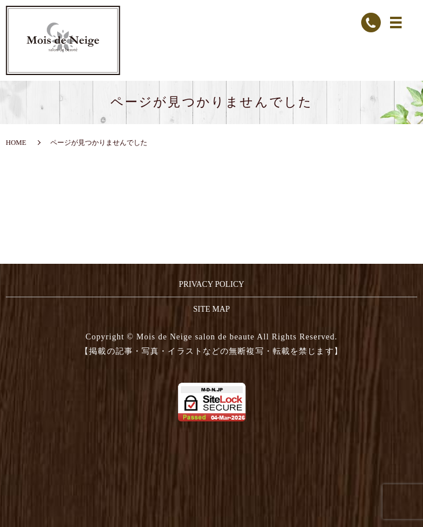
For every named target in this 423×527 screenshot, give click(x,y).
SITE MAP (211, 309)
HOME (16, 143)
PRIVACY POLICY (211, 284)
